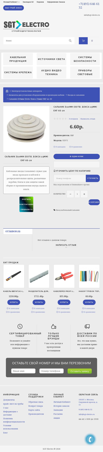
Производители (36, 413)
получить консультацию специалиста (26, 204)
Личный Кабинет (62, 401)
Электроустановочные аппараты (27, 91)
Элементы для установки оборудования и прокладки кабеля (36, 95)
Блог (5, 432)
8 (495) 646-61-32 (85, 409)
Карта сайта (34, 409)
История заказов (61, 405)
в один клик (76, 156)
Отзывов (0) (12, 231)
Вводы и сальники (76, 95)
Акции (57, 417)
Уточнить (92, 178)
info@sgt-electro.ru (92, 15)
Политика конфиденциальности (13, 420)
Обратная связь (35, 401)
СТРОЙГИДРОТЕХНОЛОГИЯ (26, 26)
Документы (9, 399)
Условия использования (10, 427)
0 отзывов (73, 118)
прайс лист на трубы (13, 403)
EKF (72, 135)
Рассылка (58, 413)
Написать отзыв (87, 118)
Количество (59, 193)
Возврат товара (35, 405)
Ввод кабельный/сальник (68, 210)
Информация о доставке (10, 413)
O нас (5, 407)
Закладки (58, 409)
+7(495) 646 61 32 (89, 5)
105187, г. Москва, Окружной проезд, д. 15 (88, 401)
